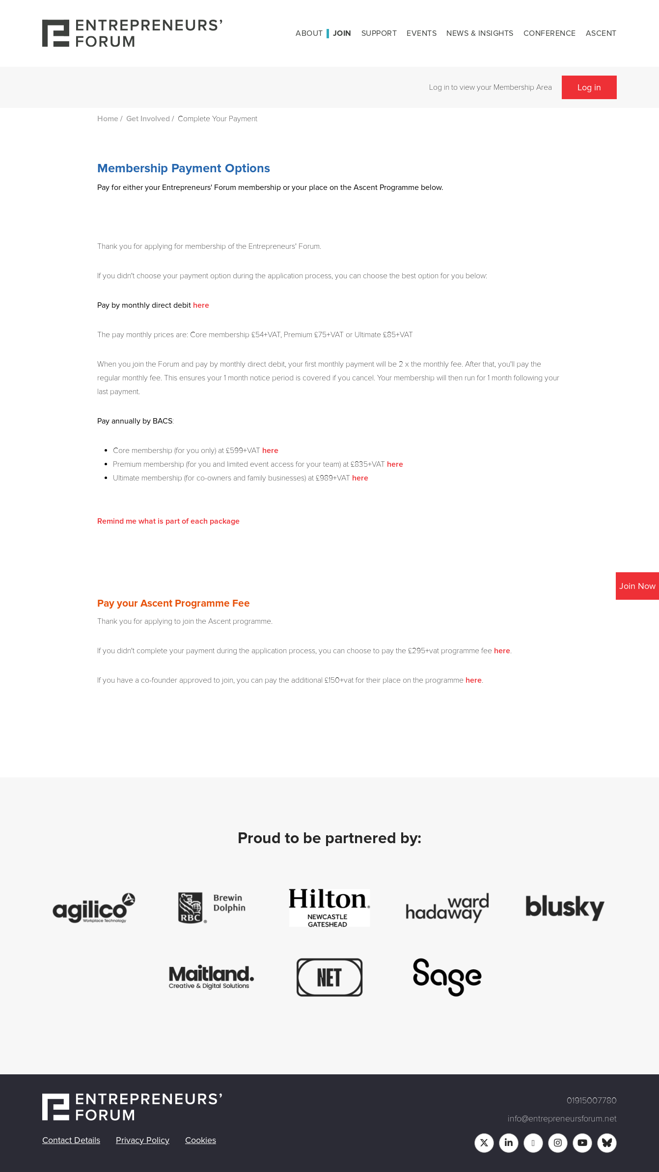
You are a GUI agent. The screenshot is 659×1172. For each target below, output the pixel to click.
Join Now (637, 586)
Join (342, 33)
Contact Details (71, 1140)
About (309, 33)
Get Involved (148, 119)
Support (379, 33)
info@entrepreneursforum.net (562, 1118)
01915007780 (592, 1100)
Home (107, 119)
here (201, 305)
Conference (549, 33)
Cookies (200, 1140)
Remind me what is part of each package (168, 521)
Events (422, 33)
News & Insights (480, 33)
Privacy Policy (142, 1140)
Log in (589, 87)
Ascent (601, 33)
